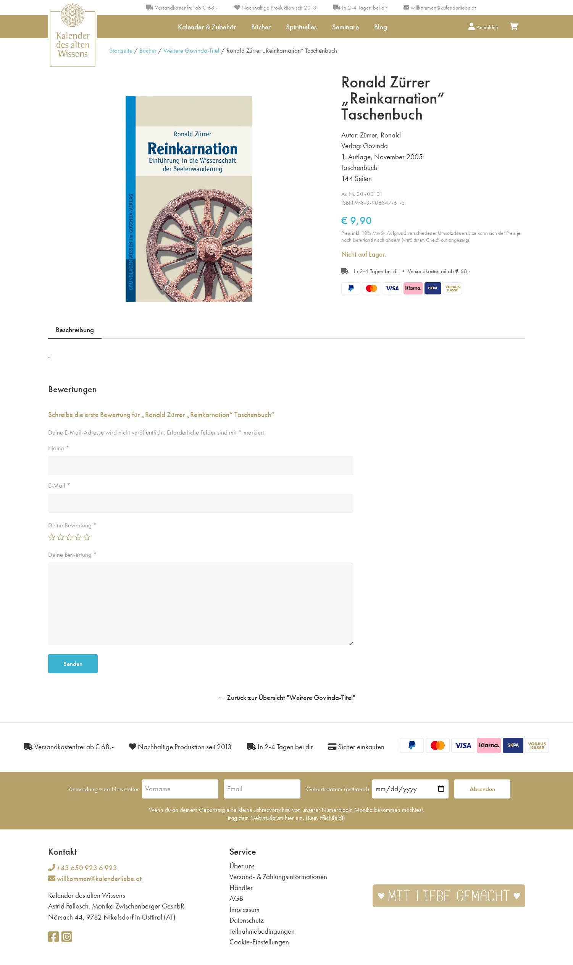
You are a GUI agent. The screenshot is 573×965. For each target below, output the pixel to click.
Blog (380, 27)
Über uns (242, 866)
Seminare (345, 27)
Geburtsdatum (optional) (337, 789)
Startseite (120, 50)
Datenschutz (246, 920)
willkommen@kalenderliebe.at (443, 7)
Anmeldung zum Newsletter (103, 789)
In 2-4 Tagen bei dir (360, 7)
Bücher (261, 27)
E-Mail (59, 485)
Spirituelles (301, 27)
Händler (241, 887)
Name (58, 448)
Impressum (244, 909)
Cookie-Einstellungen (259, 942)
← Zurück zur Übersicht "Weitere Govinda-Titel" (286, 697)
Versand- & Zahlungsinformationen (278, 876)
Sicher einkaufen (356, 747)
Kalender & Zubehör (207, 27)
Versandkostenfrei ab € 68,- (182, 7)
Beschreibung (75, 330)
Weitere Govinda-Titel (191, 50)
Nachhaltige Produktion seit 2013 (275, 7)
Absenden (482, 789)
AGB (236, 898)
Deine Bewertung (72, 525)
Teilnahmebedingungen (262, 931)
